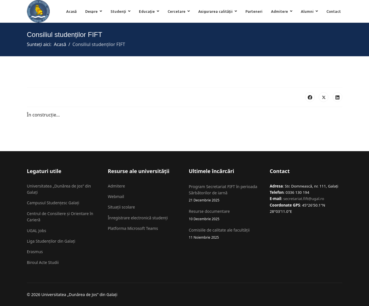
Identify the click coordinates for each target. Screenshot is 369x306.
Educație (147, 11)
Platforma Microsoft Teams (133, 228)
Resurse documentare (225, 215)
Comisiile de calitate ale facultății (225, 233)
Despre (91, 11)
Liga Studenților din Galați (51, 241)
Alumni (307, 11)
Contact (333, 11)
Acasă (71, 11)
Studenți (118, 11)
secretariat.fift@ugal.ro (303, 198)
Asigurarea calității (215, 11)
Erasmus (35, 251)
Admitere (279, 11)
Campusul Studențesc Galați (53, 202)
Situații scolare (121, 207)
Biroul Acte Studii (43, 262)
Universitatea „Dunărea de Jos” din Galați (59, 189)
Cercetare (176, 11)
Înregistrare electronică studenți (138, 217)
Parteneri (253, 11)
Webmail (116, 196)
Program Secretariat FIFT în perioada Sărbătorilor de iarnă (225, 193)
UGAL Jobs (36, 230)
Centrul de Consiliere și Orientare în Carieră (60, 216)
